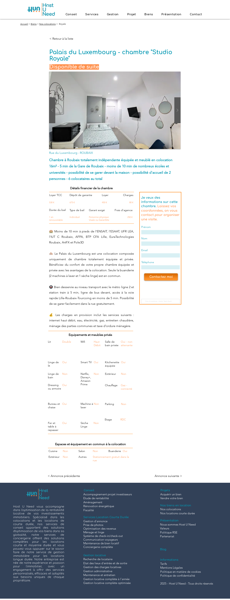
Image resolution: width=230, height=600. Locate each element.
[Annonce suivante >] (168, 476)
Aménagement (92, 502)
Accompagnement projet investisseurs (107, 494)
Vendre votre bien (171, 498)
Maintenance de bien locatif (101, 543)
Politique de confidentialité (177, 575)
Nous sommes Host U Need (178, 524)
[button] (115, 110)
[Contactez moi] (161, 277)
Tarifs (163, 564)
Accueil (24, 23)
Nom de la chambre (155, 295)
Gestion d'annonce (95, 521)
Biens (34, 23)
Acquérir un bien (170, 494)
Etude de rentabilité (96, 498)
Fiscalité (88, 510)
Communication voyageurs (100, 539)
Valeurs (164, 528)
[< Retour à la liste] (62, 39)
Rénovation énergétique (98, 506)
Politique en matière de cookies (180, 571)
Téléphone (147, 262)
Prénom (146, 227)
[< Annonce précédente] (65, 476)
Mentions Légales (171, 567)
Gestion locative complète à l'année (106, 579)
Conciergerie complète (98, 547)
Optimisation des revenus (99, 528)
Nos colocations (47, 23)
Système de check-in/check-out (103, 536)
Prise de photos (93, 525)
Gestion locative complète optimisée (107, 583)
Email (144, 250)
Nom (144, 238)
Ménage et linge (93, 532)
